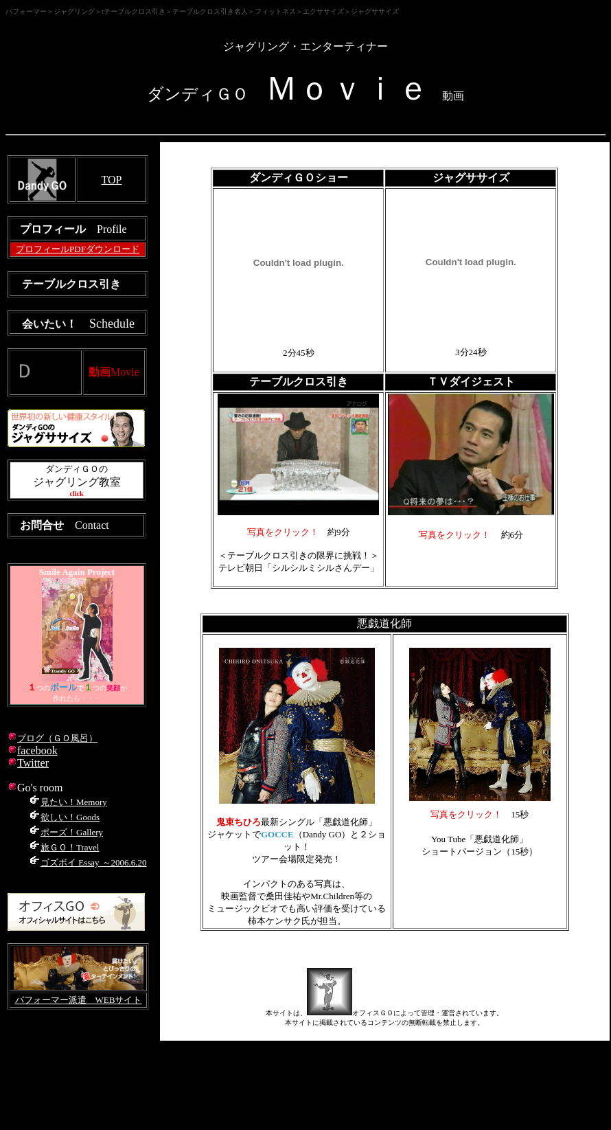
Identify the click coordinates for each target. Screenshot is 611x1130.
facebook (37, 750)
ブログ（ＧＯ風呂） (57, 738)
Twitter (33, 763)
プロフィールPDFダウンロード (77, 249)
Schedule (112, 323)
